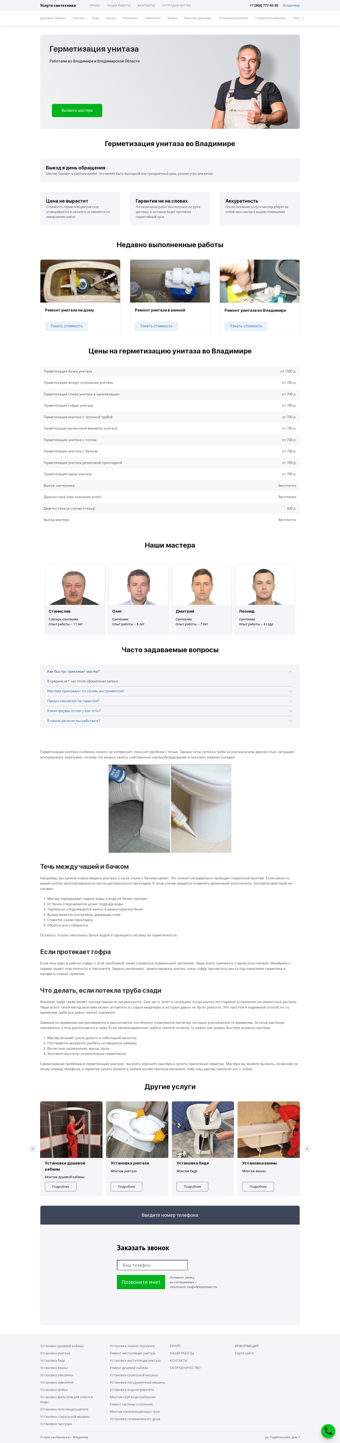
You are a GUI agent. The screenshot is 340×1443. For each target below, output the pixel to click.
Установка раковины (56, 1375)
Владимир (291, 5)
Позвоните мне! (141, 1282)
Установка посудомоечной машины (138, 1382)
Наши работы (119, 5)
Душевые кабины (52, 18)
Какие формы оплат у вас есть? (74, 711)
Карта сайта (244, 1353)
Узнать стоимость (67, 326)
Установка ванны (54, 1368)
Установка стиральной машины (65, 1416)
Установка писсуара (56, 1424)
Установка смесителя (57, 1382)
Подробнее (60, 1187)
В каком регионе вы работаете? (73, 721)
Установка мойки (54, 1390)
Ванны (111, 18)
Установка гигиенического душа (135, 1419)
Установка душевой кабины (62, 1346)
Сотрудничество (176, 5)
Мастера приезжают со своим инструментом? (86, 691)
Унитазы (78, 18)
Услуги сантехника (58, 5)
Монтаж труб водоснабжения (133, 1397)
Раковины (130, 18)
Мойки (172, 18)
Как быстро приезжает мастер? (73, 671)
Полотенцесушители (233, 18)
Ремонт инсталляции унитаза (133, 1353)
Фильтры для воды (198, 18)
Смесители (152, 18)
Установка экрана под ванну (132, 1346)
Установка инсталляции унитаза (135, 1360)
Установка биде (52, 1360)
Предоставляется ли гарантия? (73, 701)
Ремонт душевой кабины (129, 1368)
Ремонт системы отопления (131, 1404)
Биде (95, 18)
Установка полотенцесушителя (64, 1409)
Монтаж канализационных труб (135, 1412)
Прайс (95, 5)
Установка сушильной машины (134, 1375)
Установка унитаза (55, 1353)
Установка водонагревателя (132, 1390)
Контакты (146, 5)
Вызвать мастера (77, 110)
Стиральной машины (270, 18)
